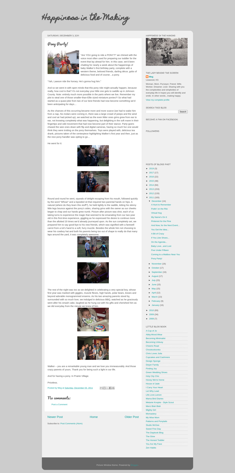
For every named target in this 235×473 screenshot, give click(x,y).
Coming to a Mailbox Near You (165, 254)
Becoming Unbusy (154, 342)
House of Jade (153, 383)
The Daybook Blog (154, 432)
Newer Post (55, 417)
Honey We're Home (155, 380)
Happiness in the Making (85, 18)
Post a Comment (59, 404)
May (154, 288)
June (154, 284)
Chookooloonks (153, 349)
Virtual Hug (156, 213)
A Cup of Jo (151, 331)
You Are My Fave (154, 444)
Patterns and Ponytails (156, 421)
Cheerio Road (152, 346)
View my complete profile (157, 100)
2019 (152, 168)
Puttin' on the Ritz (159, 209)
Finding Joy (151, 368)
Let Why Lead (152, 391)
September (157, 272)
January (156, 305)
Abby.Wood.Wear (154, 334)
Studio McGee (152, 425)
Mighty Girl (151, 410)
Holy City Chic (152, 376)
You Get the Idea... (160, 229)
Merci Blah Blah (153, 406)
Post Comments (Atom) (71, 423)
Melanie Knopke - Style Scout (160, 402)
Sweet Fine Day (153, 429)
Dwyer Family (152, 365)
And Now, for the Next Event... (165, 225)
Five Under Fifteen (160, 250)
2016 (152, 177)
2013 (152, 189)
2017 (152, 172)
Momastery (151, 414)
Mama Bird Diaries (154, 398)
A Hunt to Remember (161, 205)
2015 (152, 181)
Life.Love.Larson (154, 395)
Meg (151, 77)
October (156, 268)
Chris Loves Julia (154, 353)
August (155, 276)
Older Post (132, 417)
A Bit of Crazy (157, 233)
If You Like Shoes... (160, 238)
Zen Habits (151, 448)
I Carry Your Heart (154, 387)
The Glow (150, 436)
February (156, 301)
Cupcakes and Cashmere (158, 357)
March (155, 297)
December (157, 201)
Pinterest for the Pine (161, 221)
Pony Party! (156, 258)
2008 (152, 318)
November (157, 264)
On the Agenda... (159, 242)
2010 (152, 310)
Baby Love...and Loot (161, 246)
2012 (152, 193)
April (154, 293)
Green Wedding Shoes (156, 372)
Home (94, 417)
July (154, 280)
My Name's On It (159, 217)
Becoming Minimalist (155, 338)
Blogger (134, 465)
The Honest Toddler (155, 440)
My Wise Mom (152, 417)
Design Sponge (153, 361)
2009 (152, 314)
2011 (152, 197)
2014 (152, 185)
